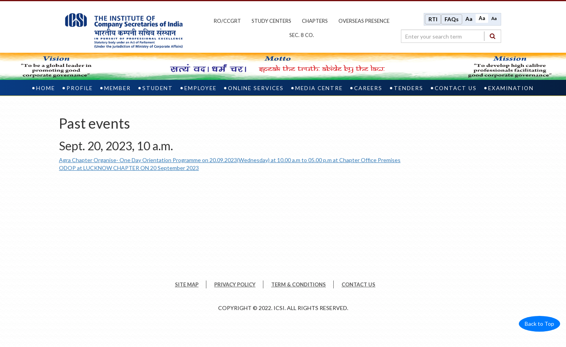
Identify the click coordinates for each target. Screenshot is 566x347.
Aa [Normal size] (482, 18)
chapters (315, 21)
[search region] (451, 36)
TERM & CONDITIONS (298, 284)
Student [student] (157, 88)
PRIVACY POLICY (234, 284)
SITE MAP (186, 284)
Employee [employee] (200, 88)
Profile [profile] (79, 88)
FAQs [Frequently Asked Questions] (452, 19)
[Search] (492, 36)
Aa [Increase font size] (468, 18)
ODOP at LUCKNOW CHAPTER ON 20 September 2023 (129, 167)
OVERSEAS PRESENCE (364, 21)
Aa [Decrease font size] (494, 18)
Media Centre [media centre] (319, 88)
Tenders (408, 88)
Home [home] (45, 88)
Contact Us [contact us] (456, 88)
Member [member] (117, 88)
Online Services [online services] (256, 88)
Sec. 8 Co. (301, 35)
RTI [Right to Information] (432, 19)
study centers (271, 21)
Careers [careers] (368, 88)
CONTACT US (358, 284)
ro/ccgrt (227, 21)
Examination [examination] (511, 88)
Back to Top (539, 323)
